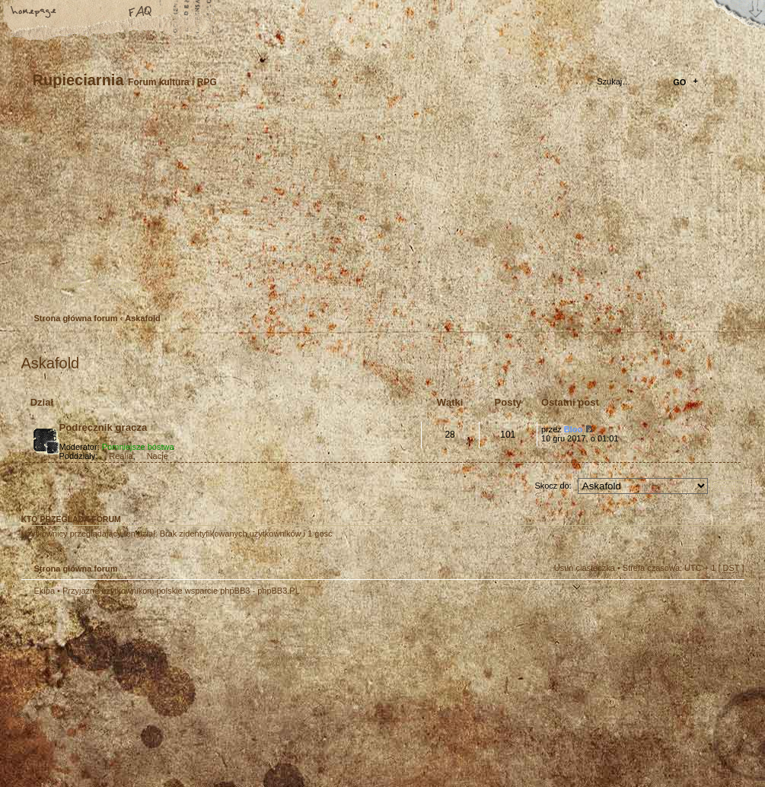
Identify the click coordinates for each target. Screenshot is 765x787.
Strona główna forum (381, 210)
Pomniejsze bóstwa (138, 446)
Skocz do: (552, 485)
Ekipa (45, 590)
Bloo (573, 429)
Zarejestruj (77, 284)
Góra (725, 600)
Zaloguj (125, 284)
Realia (120, 455)
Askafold (142, 318)
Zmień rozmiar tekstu (87, 13)
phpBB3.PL (278, 590)
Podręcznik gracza (103, 427)
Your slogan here (261, 694)
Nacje (157, 455)
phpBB (192, 692)
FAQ (140, 13)
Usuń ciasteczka (584, 567)
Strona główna (34, 13)
